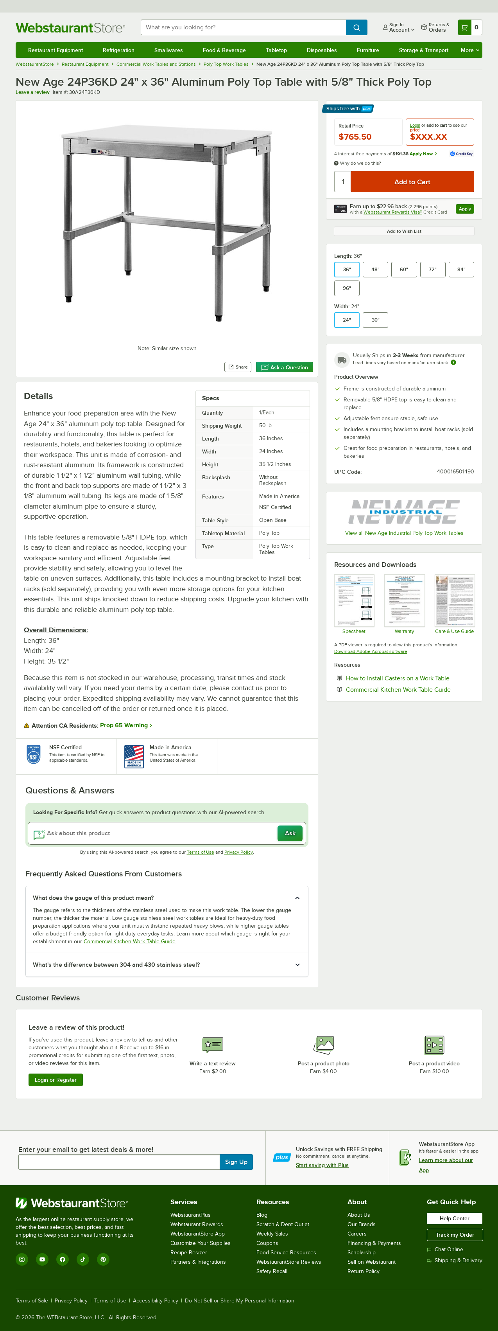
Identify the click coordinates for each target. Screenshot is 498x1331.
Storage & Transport (423, 50)
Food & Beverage (224, 50)
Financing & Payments (374, 1243)
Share (238, 367)
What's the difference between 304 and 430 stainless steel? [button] (116, 964)
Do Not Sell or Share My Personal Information (239, 1301)
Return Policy (364, 1271)
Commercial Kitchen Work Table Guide (130, 941)
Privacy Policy (238, 852)
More (470, 50)
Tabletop (276, 50)
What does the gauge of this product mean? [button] (93, 897)
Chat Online (445, 1249)
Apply (466, 210)
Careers (357, 1234)
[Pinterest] (103, 1259)
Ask (290, 833)
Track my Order (455, 1235)
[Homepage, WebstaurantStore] (72, 27)
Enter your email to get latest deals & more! (85, 1149)
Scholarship (362, 1252)
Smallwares (168, 50)
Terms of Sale (32, 1301)
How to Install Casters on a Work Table (410, 678)
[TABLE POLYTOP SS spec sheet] (354, 604)
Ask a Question (284, 367)
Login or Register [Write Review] (56, 1080)
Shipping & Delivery (454, 1260)
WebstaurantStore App (197, 1234)
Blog (261, 1215)
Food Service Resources (286, 1252)
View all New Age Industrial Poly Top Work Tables (404, 533)
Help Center (454, 1218)
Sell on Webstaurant (372, 1262)
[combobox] (243, 27)
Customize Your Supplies (200, 1243)
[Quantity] (343, 181)
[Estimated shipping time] (453, 362)
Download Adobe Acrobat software (370, 651)
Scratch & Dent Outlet (282, 1224)
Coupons (267, 1243)
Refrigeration (118, 50)
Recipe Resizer (188, 1252)
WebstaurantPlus (190, 1215)
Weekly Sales (272, 1234)
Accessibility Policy (155, 1301)
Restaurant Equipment (55, 50)
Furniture (368, 50)
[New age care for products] (454, 604)
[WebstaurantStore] (80, 1203)
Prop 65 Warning (124, 725)
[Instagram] (22, 1259)
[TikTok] (83, 1259)
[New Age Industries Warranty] (404, 604)
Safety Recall (271, 1271)
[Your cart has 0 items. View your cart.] (470, 27)
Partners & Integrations (198, 1262)
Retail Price (351, 126)
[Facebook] (62, 1259)
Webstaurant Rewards (196, 1224)
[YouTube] (42, 1259)
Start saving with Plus (322, 1165)
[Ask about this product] (167, 833)
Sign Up (236, 1162)
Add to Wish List (404, 231)
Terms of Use (200, 852)
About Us (359, 1215)
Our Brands (362, 1224)
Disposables (322, 50)
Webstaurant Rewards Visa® (393, 212)
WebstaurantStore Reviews (288, 1262)
